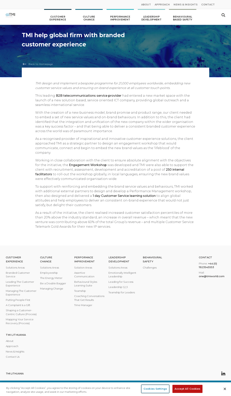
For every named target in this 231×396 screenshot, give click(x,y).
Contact (208, 4)
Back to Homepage (41, 64)
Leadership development (151, 16)
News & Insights (185, 4)
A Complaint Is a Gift (18, 305)
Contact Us (12, 356)
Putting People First (18, 299)
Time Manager (83, 305)
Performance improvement (120, 16)
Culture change (89, 16)
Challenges (150, 267)
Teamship (80, 290)
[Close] (225, 389)
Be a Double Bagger (53, 283)
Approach (162, 4)
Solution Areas (83, 267)
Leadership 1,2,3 (118, 287)
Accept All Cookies (187, 388)
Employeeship (49, 272)
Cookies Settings (155, 388)
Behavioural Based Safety (182, 16)
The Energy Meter (51, 277)
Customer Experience (57, 16)
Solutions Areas (15, 267)
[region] (115, 389)
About (146, 4)
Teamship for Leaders (121, 292)
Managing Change (51, 288)
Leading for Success (120, 281)
